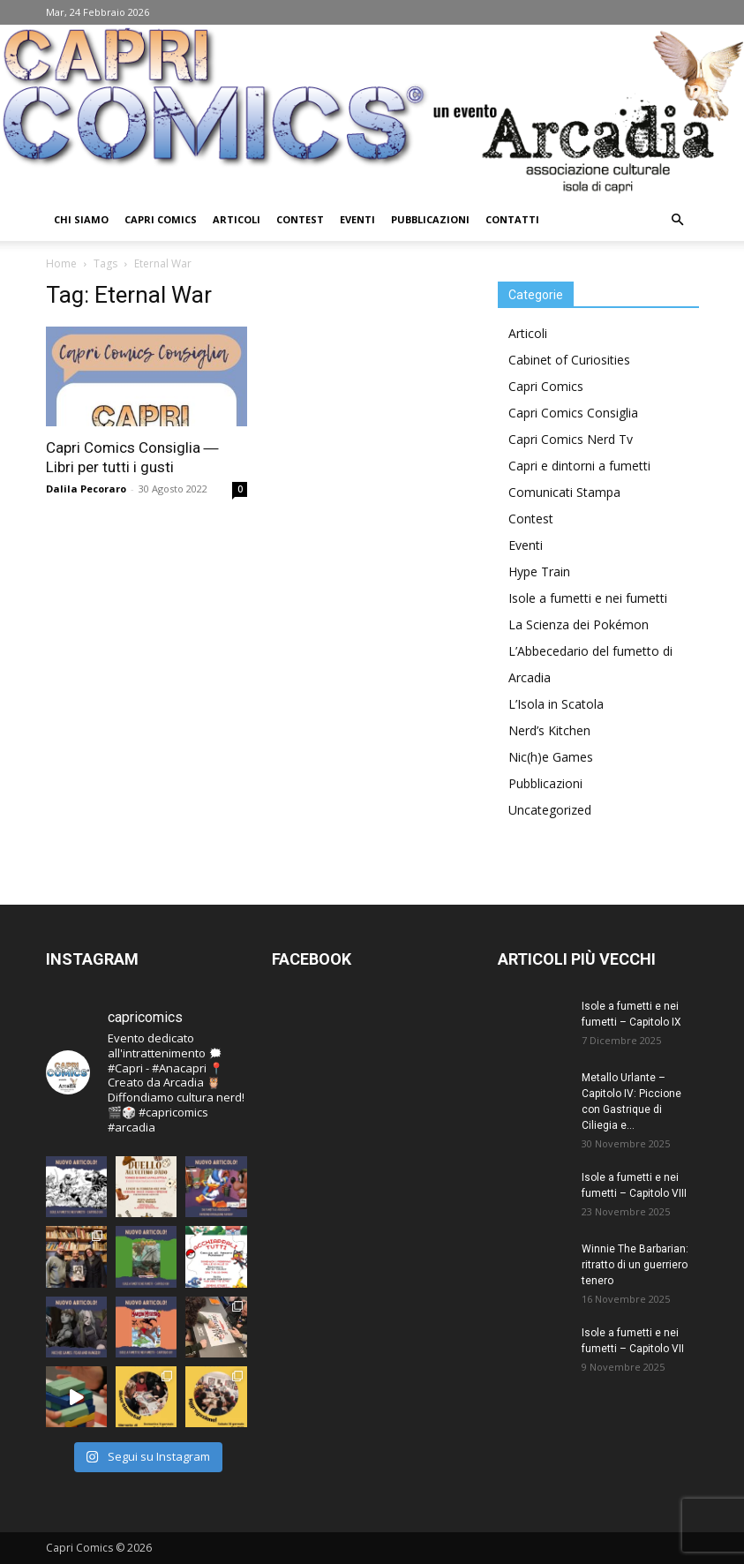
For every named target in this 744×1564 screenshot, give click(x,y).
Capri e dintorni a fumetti (579, 465)
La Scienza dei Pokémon (578, 624)
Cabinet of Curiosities (569, 359)
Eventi (357, 219)
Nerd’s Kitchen (549, 730)
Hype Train (539, 571)
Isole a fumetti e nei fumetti (587, 598)
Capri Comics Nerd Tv (570, 439)
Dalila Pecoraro (86, 488)
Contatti (512, 219)
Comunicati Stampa (564, 492)
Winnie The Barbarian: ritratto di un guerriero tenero (635, 1265)
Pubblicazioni (430, 219)
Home (61, 263)
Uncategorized (549, 809)
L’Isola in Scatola (556, 704)
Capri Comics (160, 219)
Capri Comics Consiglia (573, 412)
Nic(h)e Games (550, 756)
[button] (678, 220)
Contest (300, 219)
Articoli (236, 219)
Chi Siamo (81, 219)
